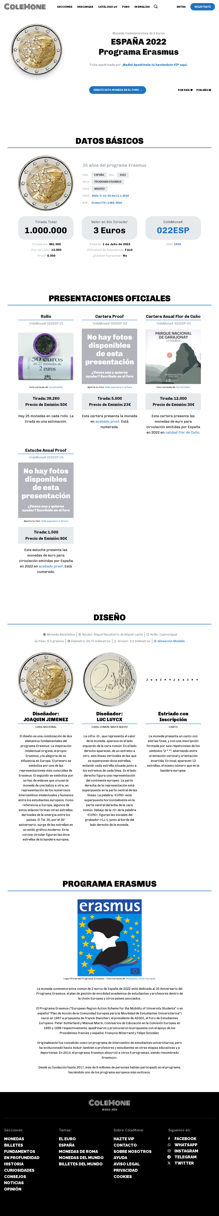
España (99, 175)
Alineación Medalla (171, 641)
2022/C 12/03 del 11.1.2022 (110, 195)
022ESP (173, 230)
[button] (155, 6)
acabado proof (107, 421)
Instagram (186, 1150)
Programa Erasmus (108, 181)
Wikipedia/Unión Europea (141, 978)
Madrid (99, 188)
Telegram (186, 1156)
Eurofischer (56, 387)
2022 (123, 175)
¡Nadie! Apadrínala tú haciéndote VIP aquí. (155, 65)
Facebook (185, 1138)
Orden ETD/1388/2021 (107, 202)
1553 (177, 244)
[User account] (181, 7)
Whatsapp (186, 1144)
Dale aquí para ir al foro (118, 387)
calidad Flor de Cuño (182, 432)
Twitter (184, 1163)
